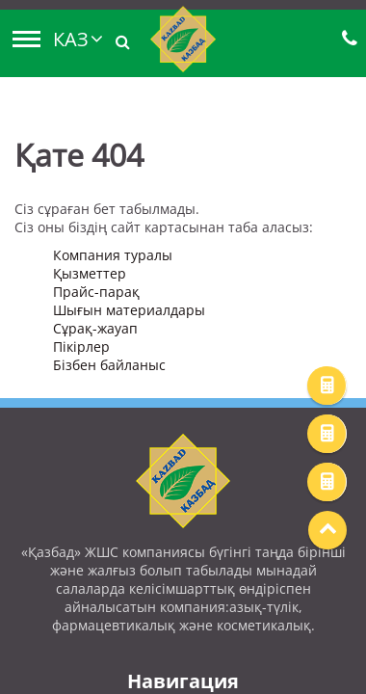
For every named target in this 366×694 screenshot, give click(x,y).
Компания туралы (112, 255)
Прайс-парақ (96, 291)
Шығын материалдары (129, 310)
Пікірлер (81, 346)
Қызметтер (89, 273)
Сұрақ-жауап (95, 328)
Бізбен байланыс (109, 365)
